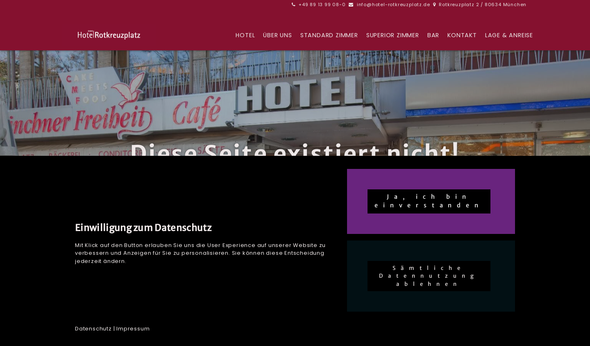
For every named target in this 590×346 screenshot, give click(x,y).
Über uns (277, 35)
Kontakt (462, 35)
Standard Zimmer (329, 35)
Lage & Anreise (509, 35)
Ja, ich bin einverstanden (428, 201)
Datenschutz (93, 329)
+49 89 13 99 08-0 (322, 4)
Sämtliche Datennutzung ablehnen (429, 276)
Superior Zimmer (392, 35)
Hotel (245, 35)
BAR (433, 35)
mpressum (134, 329)
